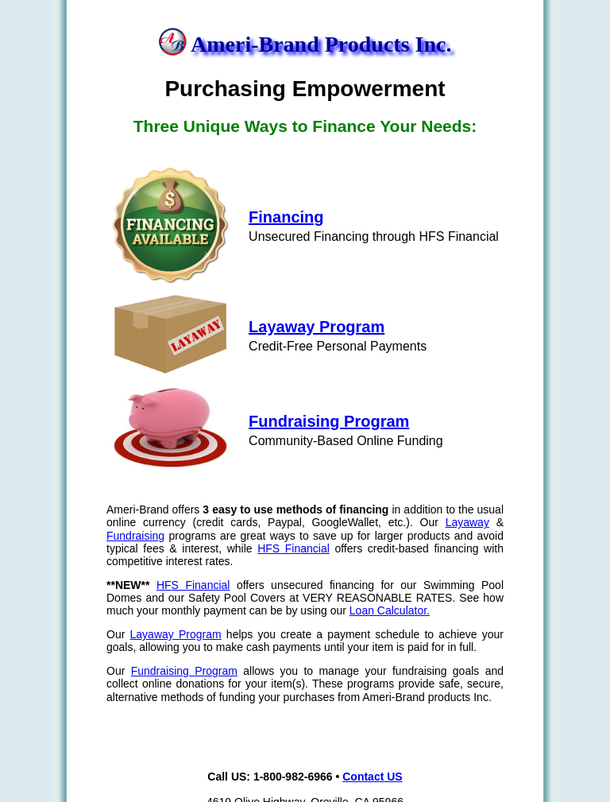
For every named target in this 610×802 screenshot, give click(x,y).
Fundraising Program (329, 421)
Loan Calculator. (389, 610)
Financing (286, 217)
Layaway (467, 522)
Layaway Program (316, 326)
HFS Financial (293, 548)
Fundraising (135, 535)
